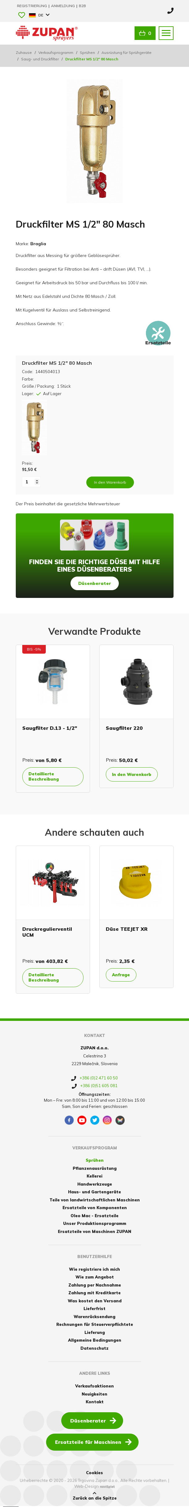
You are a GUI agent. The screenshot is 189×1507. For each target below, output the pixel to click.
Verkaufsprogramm (55, 52)
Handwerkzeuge (94, 1185)
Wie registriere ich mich (94, 1270)
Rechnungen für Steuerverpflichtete (94, 1325)
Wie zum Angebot (94, 1278)
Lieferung (94, 1333)
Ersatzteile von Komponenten (94, 1208)
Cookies (94, 1473)
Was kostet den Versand (95, 1301)
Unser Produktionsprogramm (94, 1224)
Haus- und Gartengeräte (94, 1192)
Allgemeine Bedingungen (94, 1341)
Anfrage (123, 975)
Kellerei (94, 1176)
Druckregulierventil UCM (47, 932)
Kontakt (95, 1402)
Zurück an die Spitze (95, 1496)
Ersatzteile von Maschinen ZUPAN (94, 1232)
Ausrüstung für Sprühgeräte (126, 52)
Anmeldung (63, 5)
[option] (53, 719)
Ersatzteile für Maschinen (93, 1442)
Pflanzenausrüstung (95, 1169)
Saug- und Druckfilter (40, 59)
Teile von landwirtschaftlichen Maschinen (94, 1200)
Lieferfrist (94, 1309)
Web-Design (86, 1487)
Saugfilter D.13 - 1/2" (49, 728)
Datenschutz (94, 1349)
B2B (82, 5)
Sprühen (87, 52)
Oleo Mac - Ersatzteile (94, 1216)
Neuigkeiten (94, 1394)
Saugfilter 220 (124, 728)
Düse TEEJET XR (127, 929)
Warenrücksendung (94, 1317)
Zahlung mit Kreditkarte (94, 1293)
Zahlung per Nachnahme (94, 1285)
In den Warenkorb (134, 774)
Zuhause (24, 52)
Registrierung (32, 5)
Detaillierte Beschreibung (46, 776)
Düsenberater (94, 583)
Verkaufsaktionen (94, 1386)
